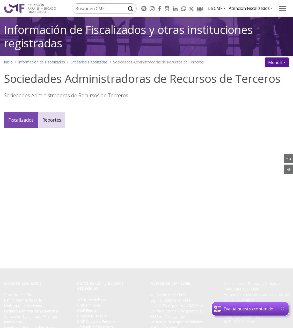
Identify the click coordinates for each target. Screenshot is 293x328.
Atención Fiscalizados (249, 8)
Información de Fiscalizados (41, 62)
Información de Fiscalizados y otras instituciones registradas (128, 36)
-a (290, 169)
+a (289, 158)
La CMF (215, 8)
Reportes (51, 120)
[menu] (282, 8)
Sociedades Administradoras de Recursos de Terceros (158, 62)
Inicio (8, 62)
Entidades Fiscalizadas (89, 62)
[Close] (282, 308)
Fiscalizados (21, 120)
